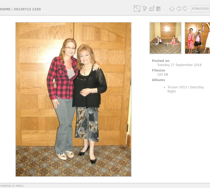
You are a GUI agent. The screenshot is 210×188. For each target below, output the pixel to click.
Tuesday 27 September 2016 (179, 65)
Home (5, 9)
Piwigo (19, 185)
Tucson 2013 (177, 87)
